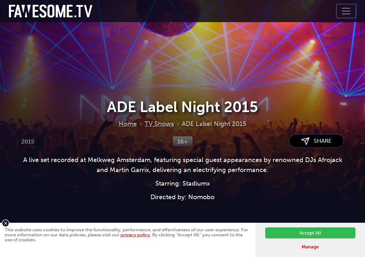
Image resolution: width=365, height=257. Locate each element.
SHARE (316, 141)
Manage (310, 247)
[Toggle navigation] (346, 11)
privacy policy (135, 234)
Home (128, 124)
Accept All (310, 233)
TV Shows (159, 124)
